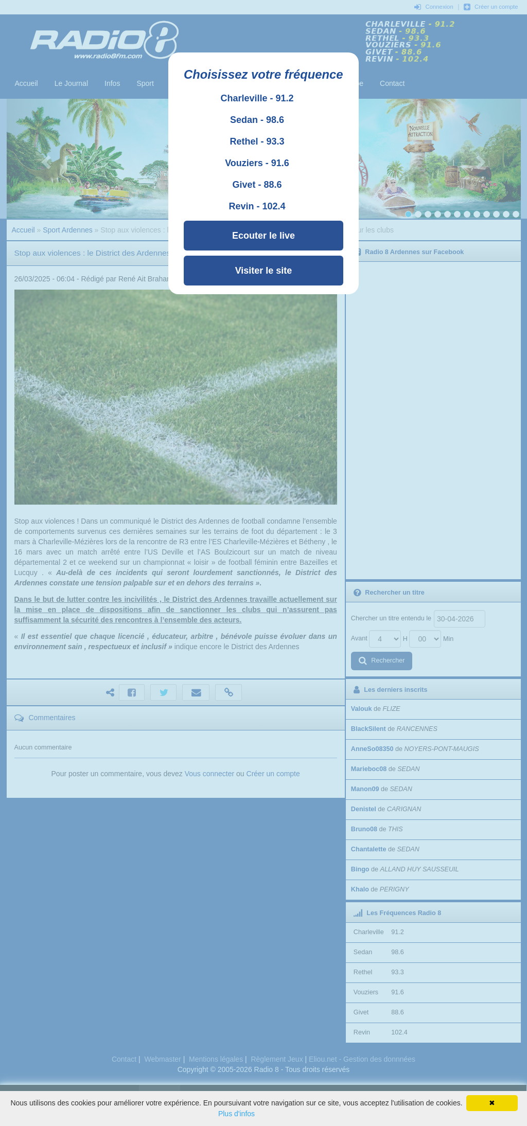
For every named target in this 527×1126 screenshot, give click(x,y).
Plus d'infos (236, 1114)
